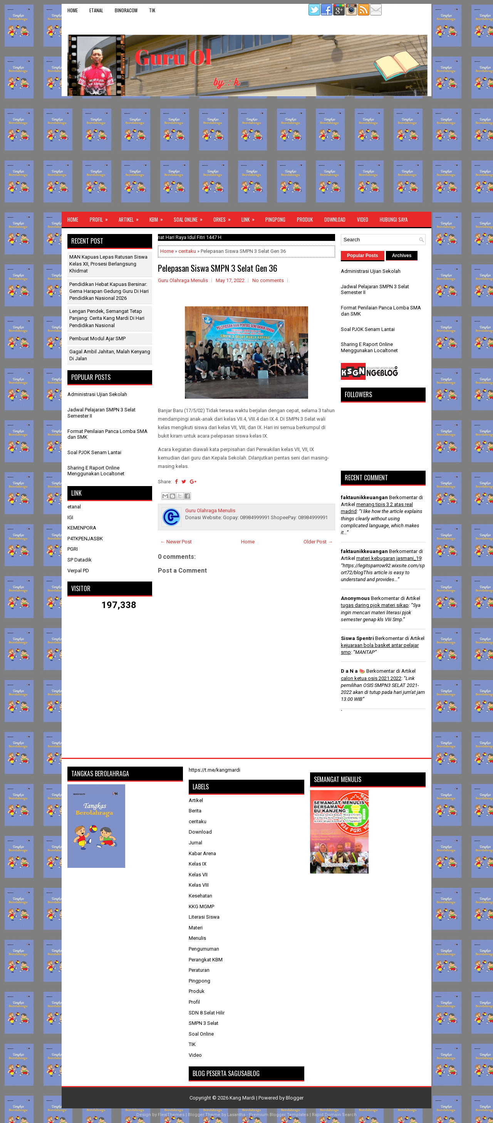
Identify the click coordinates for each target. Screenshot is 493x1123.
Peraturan (199, 970)
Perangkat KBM (206, 960)
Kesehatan (200, 896)
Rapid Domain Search (334, 1114)
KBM (158, 217)
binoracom (126, 10)
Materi (196, 928)
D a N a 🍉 (353, 671)
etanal (96, 10)
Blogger (295, 1098)
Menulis (197, 938)
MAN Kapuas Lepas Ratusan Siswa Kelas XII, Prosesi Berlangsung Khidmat (108, 264)
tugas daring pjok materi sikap (375, 605)
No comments (268, 280)
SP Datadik (79, 560)
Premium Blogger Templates (279, 1114)
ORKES (224, 217)
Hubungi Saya (393, 219)
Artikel (131, 217)
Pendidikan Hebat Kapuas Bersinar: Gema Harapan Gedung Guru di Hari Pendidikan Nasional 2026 (109, 291)
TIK (152, 10)
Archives (402, 255)
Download (334, 219)
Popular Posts (362, 255)
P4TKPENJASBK (85, 538)
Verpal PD (78, 570)
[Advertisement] (246, 154)
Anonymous (355, 598)
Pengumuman (204, 949)
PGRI (72, 549)
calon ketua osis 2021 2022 (371, 678)
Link (250, 217)
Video (362, 219)
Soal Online (191, 217)
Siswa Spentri (357, 638)
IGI (70, 517)
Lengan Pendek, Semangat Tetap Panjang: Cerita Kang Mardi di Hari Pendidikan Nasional (106, 318)
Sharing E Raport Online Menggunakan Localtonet (95, 471)
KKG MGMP (201, 906)
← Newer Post (176, 542)
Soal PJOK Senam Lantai (94, 452)
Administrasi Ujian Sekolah (97, 394)
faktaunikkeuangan (364, 497)
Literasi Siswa (204, 917)
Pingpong (275, 219)
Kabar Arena (202, 853)
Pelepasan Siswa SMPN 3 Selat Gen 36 (217, 267)
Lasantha (236, 1114)
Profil (101, 217)
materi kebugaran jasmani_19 (388, 558)
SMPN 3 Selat (203, 1023)
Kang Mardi (243, 1098)
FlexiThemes (171, 1114)
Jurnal (195, 843)
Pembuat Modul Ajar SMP (97, 338)
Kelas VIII (199, 885)
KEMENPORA (81, 528)
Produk (305, 219)
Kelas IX (197, 864)
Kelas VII (198, 874)
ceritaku (187, 251)
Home (72, 10)
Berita (195, 811)
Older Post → (318, 542)
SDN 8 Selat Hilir (207, 1013)
